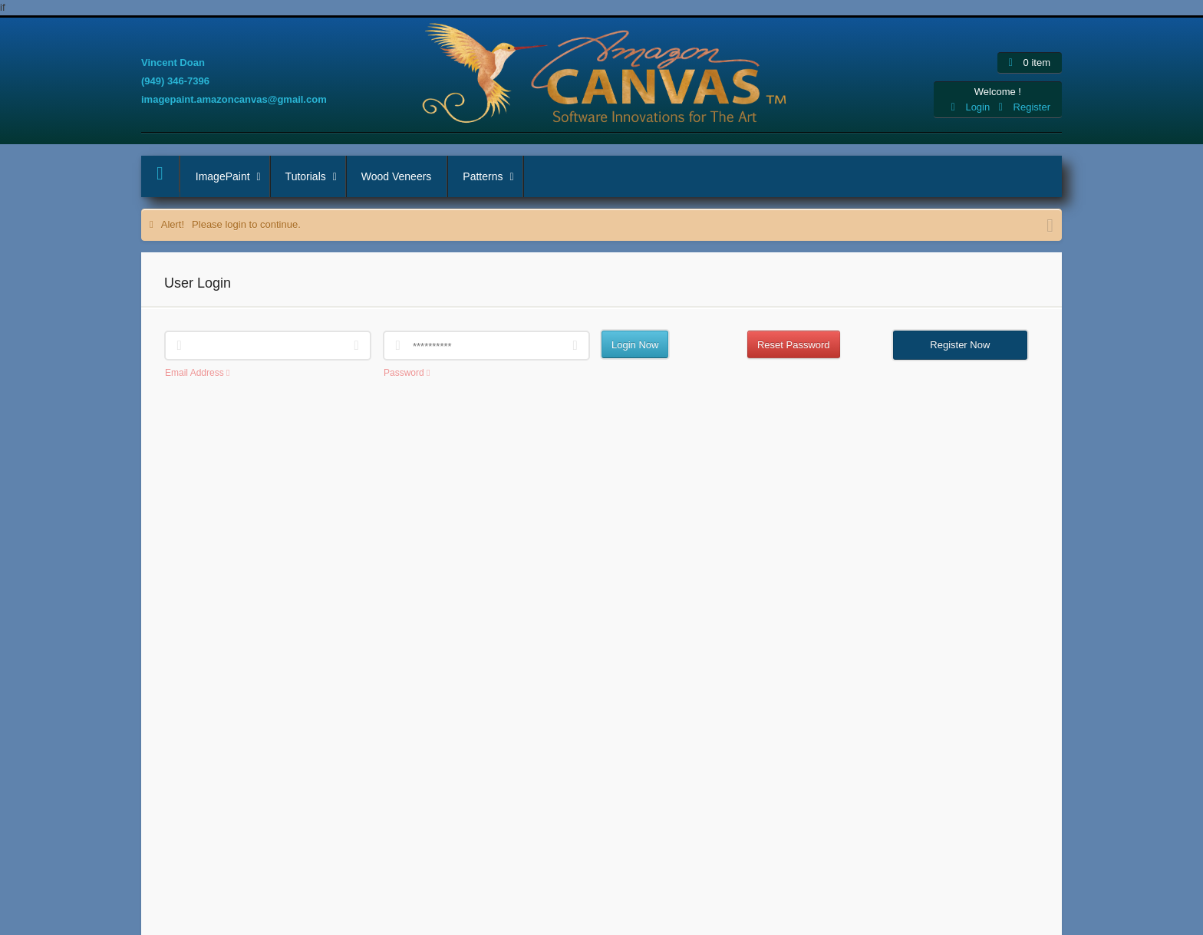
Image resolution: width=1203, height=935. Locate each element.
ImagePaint (232, 176)
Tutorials (315, 176)
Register (1024, 107)
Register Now (960, 345)
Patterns (492, 176)
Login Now (634, 345)
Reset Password (793, 345)
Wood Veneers (396, 176)
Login (972, 107)
